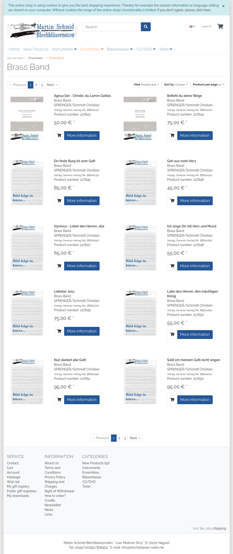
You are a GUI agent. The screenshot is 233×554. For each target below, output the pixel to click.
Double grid (145, 84)
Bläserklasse (119, 49)
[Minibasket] (220, 26)
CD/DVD (145, 49)
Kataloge (14, 477)
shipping (219, 528)
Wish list (13, 482)
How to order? (55, 496)
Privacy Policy (55, 477)
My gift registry (18, 486)
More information (82, 135)
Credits (50, 500)
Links (48, 514)
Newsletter (53, 505)
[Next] (52, 85)
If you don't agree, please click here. (184, 10)
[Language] (192, 26)
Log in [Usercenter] (206, 26)
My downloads (18, 496)
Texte (165, 49)
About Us (52, 463)
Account (13, 472)
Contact (13, 463)
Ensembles (91, 49)
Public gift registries (22, 491)
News (49, 510)
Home (14, 49)
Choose (175, 84)
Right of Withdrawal (59, 491)
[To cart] (59, 135)
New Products (36, 49)
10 (207, 84)
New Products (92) (96, 463)
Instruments (64, 49)
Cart (10, 468)
